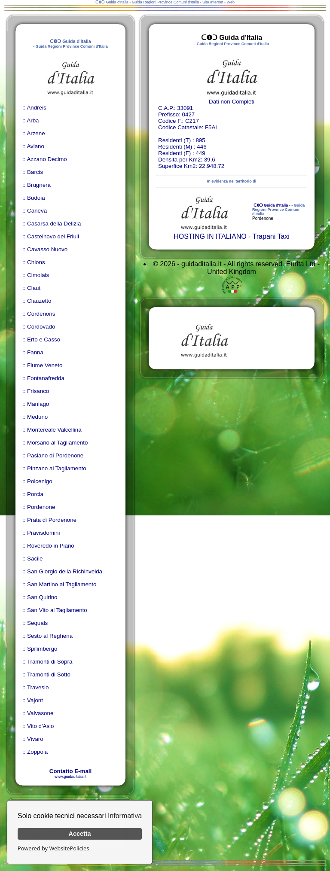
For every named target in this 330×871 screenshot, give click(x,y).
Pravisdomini (43, 533)
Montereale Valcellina (54, 429)
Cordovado (41, 326)
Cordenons (41, 314)
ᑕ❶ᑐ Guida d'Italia (270, 205)
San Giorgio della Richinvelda (64, 571)
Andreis (36, 107)
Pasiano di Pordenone (55, 455)
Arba (33, 120)
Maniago (38, 404)
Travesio (38, 687)
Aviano (35, 146)
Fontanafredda (45, 378)
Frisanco (38, 391)
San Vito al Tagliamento (57, 610)
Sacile (35, 558)
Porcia (35, 494)
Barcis (35, 172)
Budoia (36, 198)
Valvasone (40, 713)
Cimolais (38, 275)
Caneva (37, 210)
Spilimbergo (42, 649)
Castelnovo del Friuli (53, 236)
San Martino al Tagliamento (61, 584)
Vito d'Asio (40, 726)
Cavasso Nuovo (47, 249)
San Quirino (42, 597)
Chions (36, 262)
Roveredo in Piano (50, 545)
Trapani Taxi (271, 236)
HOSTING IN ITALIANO (210, 236)
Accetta (80, 833)
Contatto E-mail (70, 771)
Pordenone (41, 507)
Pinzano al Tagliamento (56, 468)
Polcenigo (39, 481)
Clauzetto (39, 301)
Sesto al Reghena (50, 636)
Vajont (35, 700)
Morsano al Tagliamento (57, 442)
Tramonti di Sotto (48, 674)
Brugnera (39, 185)
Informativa (125, 815)
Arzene (36, 133)
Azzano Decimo (47, 159)
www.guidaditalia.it (70, 776)
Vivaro (35, 739)
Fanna (35, 352)
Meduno (37, 417)
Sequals (37, 623)
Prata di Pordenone (51, 520)
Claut (33, 288)
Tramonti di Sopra (49, 661)
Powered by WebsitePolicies (53, 848)
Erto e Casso (43, 339)
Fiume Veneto (44, 365)
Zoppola (37, 752)
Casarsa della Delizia (54, 223)
